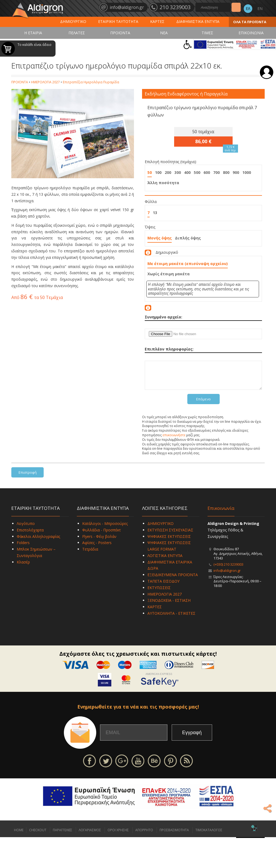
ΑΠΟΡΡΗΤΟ (144, 835)
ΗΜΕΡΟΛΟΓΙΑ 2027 (45, 82)
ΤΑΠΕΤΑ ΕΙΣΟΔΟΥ (163, 586)
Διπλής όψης (188, 237)
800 (226, 172)
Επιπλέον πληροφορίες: (169, 349)
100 (158, 172)
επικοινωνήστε (174, 440)
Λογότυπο (26, 528)
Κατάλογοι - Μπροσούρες (105, 528)
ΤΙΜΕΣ (207, 32)
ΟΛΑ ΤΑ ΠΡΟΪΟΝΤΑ (249, 21)
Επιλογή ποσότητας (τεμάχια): (171, 161)
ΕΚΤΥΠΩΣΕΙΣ (159, 592)
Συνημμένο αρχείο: (163, 316)
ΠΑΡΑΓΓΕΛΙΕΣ (62, 835)
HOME (18, 835)
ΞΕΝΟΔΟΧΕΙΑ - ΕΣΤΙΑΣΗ (169, 605)
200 (168, 172)
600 (206, 172)
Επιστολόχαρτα (30, 534)
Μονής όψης (159, 237)
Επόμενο (203, 403)
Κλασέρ (23, 566)
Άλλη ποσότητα (163, 182)
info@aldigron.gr (227, 575)
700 (216, 172)
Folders (23, 547)
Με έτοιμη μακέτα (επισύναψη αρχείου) (187, 263)
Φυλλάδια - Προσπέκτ (101, 534)
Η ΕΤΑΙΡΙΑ (33, 32)
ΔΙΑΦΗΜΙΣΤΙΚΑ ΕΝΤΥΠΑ (197, 21)
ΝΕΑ (164, 32)
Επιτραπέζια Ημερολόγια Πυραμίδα (91, 82)
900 (236, 172)
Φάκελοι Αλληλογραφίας (38, 541)
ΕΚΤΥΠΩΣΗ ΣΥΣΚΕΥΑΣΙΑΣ (170, 534)
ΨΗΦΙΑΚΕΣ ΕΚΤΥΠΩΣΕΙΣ (169, 541)
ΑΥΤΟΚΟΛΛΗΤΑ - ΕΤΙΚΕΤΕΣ (171, 618)
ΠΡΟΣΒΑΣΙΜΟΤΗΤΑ (174, 835)
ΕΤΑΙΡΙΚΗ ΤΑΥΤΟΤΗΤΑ (118, 21)
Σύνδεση (266, 72)
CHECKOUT (37, 835)
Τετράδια (90, 553)
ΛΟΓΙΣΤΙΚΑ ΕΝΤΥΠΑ (164, 560)
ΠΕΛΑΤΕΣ (76, 32)
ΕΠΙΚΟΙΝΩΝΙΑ (251, 32)
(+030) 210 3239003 (228, 569)
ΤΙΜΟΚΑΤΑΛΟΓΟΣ (208, 835)
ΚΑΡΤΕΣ (157, 21)
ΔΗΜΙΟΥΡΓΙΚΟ (73, 21)
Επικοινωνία (221, 513)
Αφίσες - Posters (97, 547)
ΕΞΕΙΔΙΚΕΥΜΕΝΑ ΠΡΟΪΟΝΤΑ (172, 579)
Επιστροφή (28, 477)
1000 (246, 172)
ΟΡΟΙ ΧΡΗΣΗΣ (118, 835)
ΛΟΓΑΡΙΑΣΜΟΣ (90, 835)
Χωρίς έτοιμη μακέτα (168, 273)
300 (177, 172)
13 (155, 212)
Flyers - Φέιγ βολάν (99, 541)
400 (187, 172)
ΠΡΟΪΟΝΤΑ (120, 32)
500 (197, 172)
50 (149, 172)
